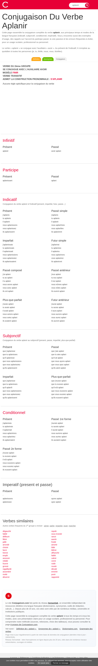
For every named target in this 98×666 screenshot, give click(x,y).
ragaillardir (7, 569)
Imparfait (8, 240)
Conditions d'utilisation (40, 658)
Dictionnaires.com (70, 629)
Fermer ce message (60, 663)
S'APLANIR (56, 79)
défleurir (6, 537)
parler (52, 526)
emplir (5, 555)
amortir (54, 545)
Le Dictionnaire (58, 658)
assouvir (6, 558)
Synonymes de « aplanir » (49, 629)
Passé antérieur (60, 270)
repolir (54, 531)
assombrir (7, 572)
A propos (13, 658)
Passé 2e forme (12, 448)
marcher (72, 526)
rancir (53, 537)
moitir (5, 574)
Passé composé (12, 270)
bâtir (53, 547)
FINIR (15, 73)
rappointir (55, 577)
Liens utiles (83, 658)
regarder (59, 526)
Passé (55, 146)
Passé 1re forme (61, 419)
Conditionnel (14, 412)
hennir (5, 553)
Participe (11, 170)
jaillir (4, 542)
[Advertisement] (49, 110)
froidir (53, 542)
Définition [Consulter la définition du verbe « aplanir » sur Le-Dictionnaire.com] (36, 59)
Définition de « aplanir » (26, 629)
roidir (53, 564)
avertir (54, 539)
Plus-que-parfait (12, 299)
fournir (5, 564)
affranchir (55, 553)
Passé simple (59, 210)
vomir (53, 561)
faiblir (5, 534)
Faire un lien (71, 658)
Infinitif (8, 140)
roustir (54, 566)
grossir (5, 566)
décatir (54, 569)
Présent (7, 146)
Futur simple (58, 240)
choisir (5, 547)
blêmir (54, 550)
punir (53, 574)
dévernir (6, 577)
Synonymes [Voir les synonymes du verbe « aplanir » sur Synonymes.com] (48, 59)
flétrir (5, 539)
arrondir (6, 545)
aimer (46, 526)
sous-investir (56, 534)
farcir (5, 550)
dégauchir (7, 531)
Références (24, 658)
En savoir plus (43, 663)
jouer (66, 526)
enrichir (54, 572)
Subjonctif (12, 336)
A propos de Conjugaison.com (23, 624)
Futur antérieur (60, 299)
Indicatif (10, 199)
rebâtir (5, 561)
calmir (53, 558)
